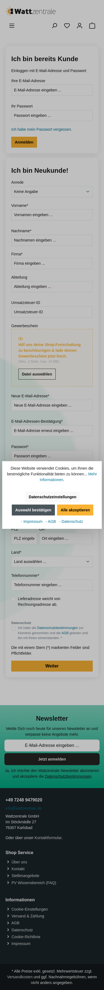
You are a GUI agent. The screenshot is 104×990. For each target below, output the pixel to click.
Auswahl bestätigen (33, 510)
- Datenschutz (71, 521)
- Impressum (32, 521)
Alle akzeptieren (75, 510)
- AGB (51, 521)
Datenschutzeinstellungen (52, 497)
